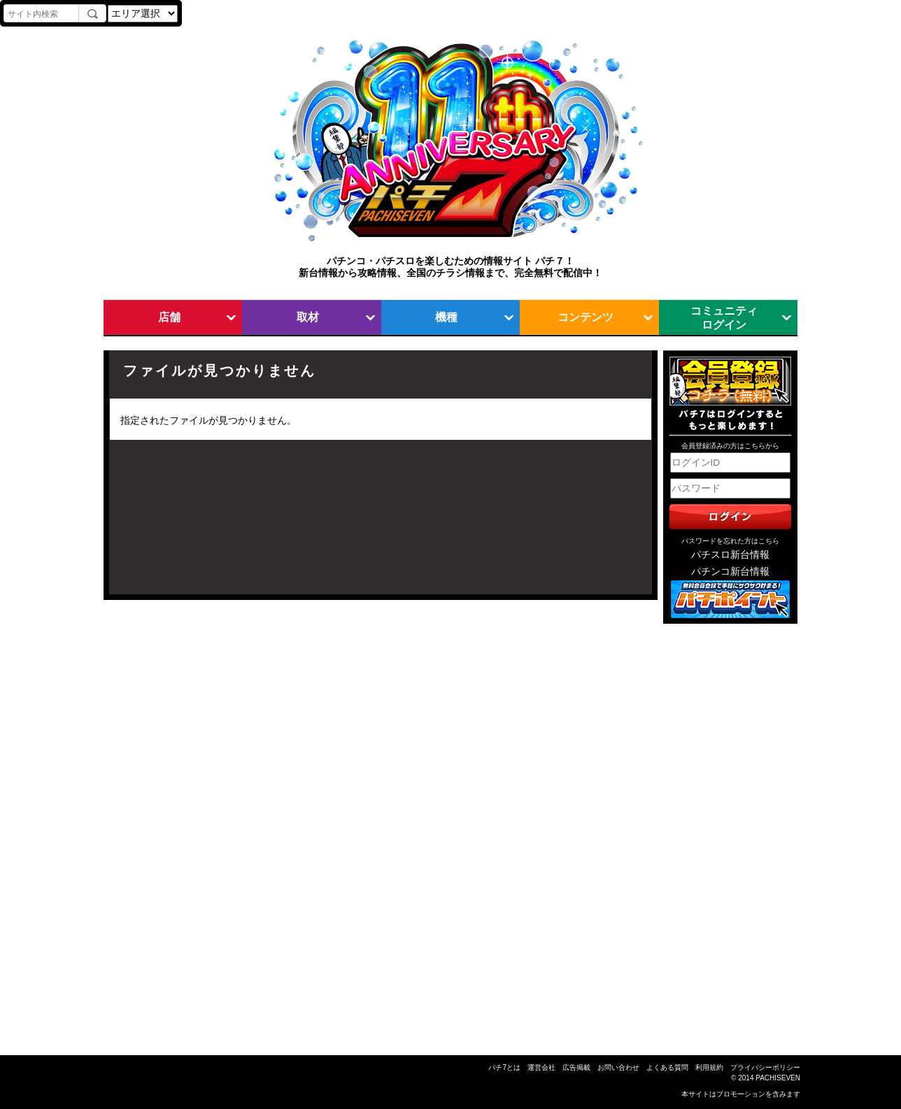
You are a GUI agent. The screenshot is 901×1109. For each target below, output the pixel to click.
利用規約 (709, 1067)
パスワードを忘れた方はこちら (730, 541)
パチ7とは (504, 1067)
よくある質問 (667, 1067)
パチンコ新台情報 (730, 571)
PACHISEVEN (777, 1078)
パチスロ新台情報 (730, 555)
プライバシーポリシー (765, 1067)
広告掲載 (576, 1067)
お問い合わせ (618, 1067)
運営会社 (541, 1067)
